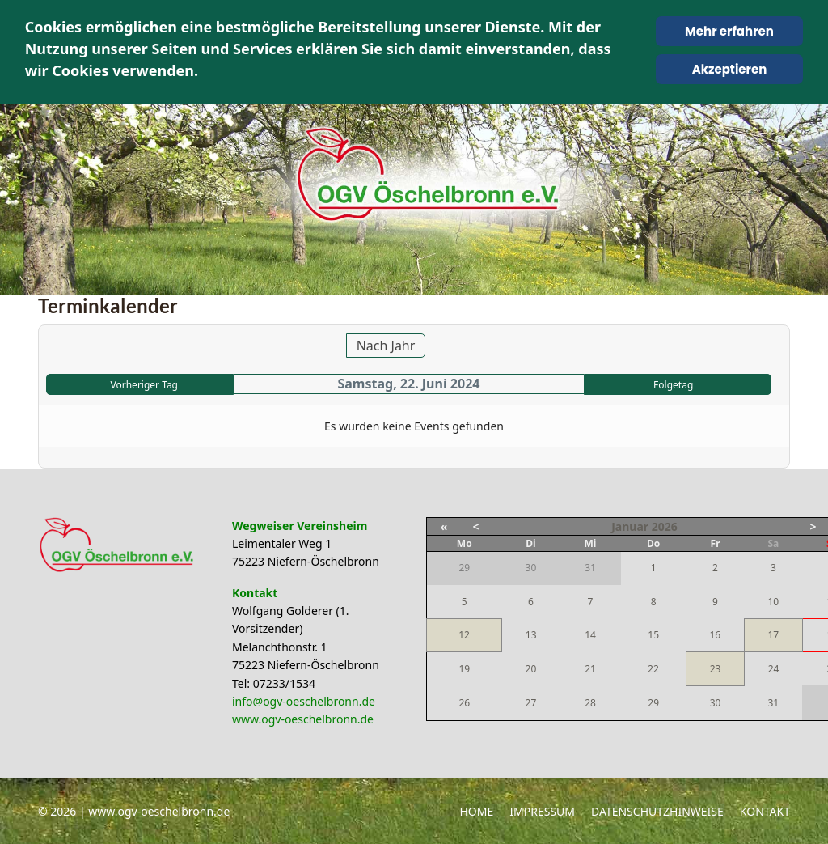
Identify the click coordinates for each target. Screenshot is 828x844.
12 (464, 635)
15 (653, 635)
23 (715, 669)
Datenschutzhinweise (657, 811)
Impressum (542, 811)
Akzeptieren (729, 69)
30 (715, 703)
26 (464, 703)
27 (531, 703)
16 (714, 635)
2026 (665, 526)
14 (590, 635)
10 (773, 602)
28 (590, 703)
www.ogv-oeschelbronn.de (303, 719)
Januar (629, 526)
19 (464, 669)
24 (773, 669)
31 (773, 703)
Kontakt (765, 811)
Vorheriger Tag (144, 385)
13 (531, 635)
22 (653, 669)
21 (590, 669)
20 (531, 669)
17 (773, 635)
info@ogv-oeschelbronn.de (303, 701)
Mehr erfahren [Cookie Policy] (729, 31)
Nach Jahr (386, 345)
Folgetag (673, 385)
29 (653, 703)
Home (476, 811)
